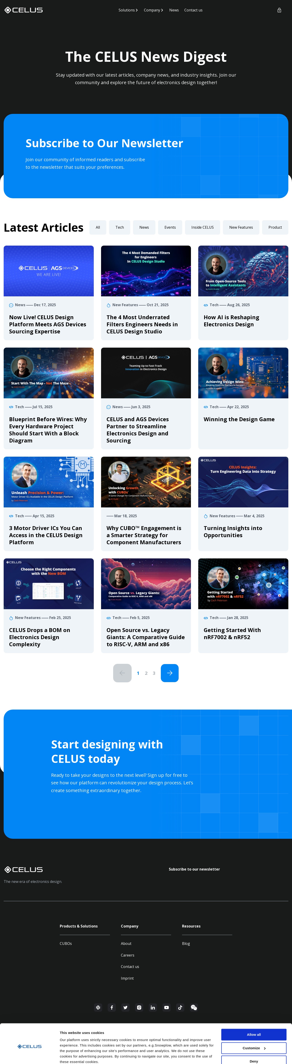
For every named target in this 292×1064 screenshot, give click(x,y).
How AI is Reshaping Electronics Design (231, 320)
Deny (254, 1042)
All (98, 227)
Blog (186, 943)
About (126, 943)
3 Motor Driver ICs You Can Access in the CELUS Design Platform (46, 535)
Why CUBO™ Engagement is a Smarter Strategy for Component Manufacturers (144, 535)
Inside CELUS (202, 227)
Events (170, 227)
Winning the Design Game (239, 419)
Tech (119, 227)
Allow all (254, 1015)
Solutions (127, 10)
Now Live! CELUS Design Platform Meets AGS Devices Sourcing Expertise (47, 324)
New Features (241, 227)
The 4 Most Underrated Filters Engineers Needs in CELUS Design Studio (142, 324)
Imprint (127, 978)
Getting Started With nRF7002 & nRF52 (232, 633)
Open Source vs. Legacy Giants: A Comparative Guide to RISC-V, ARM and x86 (146, 637)
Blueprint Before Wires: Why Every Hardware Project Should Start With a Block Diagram (48, 429)
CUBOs (66, 943)
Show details (70, 1055)
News (174, 10)
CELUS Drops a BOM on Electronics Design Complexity (39, 637)
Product (275, 227)
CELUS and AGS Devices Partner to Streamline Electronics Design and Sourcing (138, 429)
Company (152, 10)
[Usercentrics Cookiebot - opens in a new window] (30, 1055)
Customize (254, 1029)
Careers (127, 955)
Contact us (193, 10)
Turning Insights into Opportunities (233, 531)
